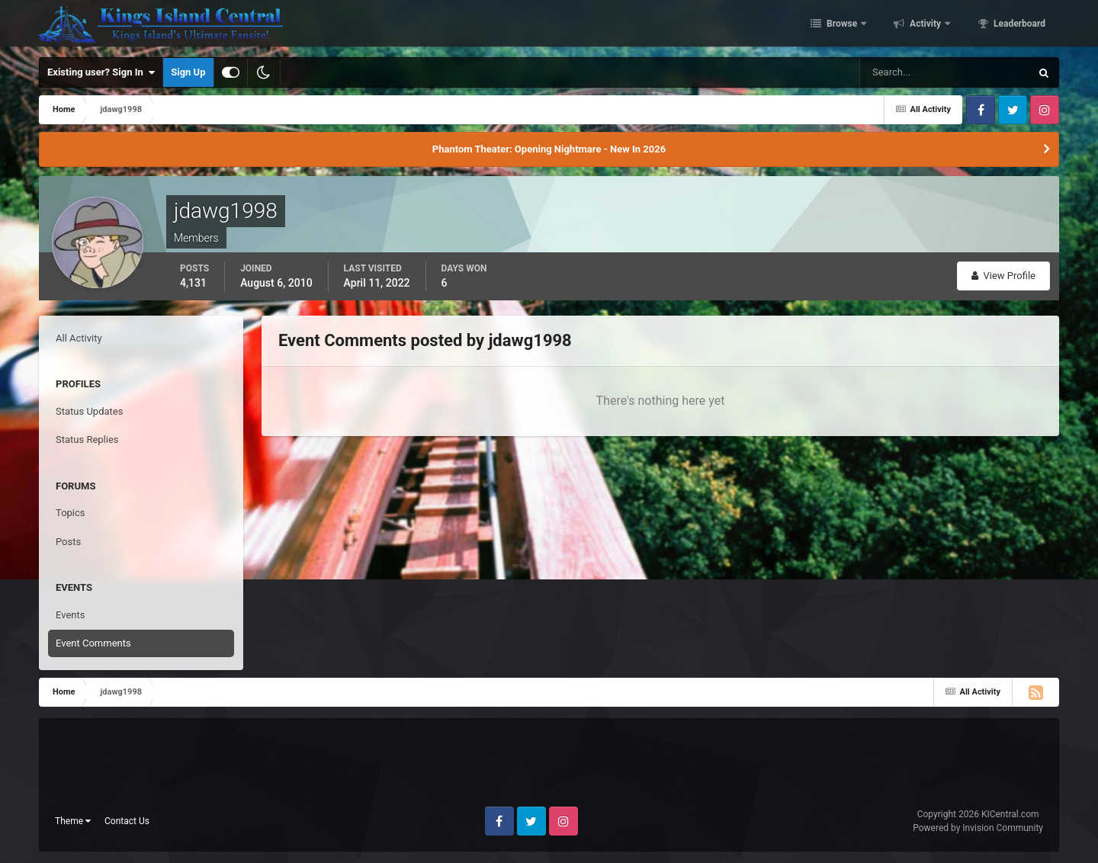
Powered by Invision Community (978, 828)
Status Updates (89, 411)
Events (70, 615)
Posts (68, 541)
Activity (925, 25)
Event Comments (93, 643)
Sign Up (188, 72)
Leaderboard (1018, 25)
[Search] (898, 72)
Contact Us (126, 821)
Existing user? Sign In (101, 72)
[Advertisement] (549, 768)
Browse (841, 25)
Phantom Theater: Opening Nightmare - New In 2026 (549, 149)
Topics (70, 512)
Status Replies (87, 439)
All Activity (79, 338)
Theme (73, 821)
